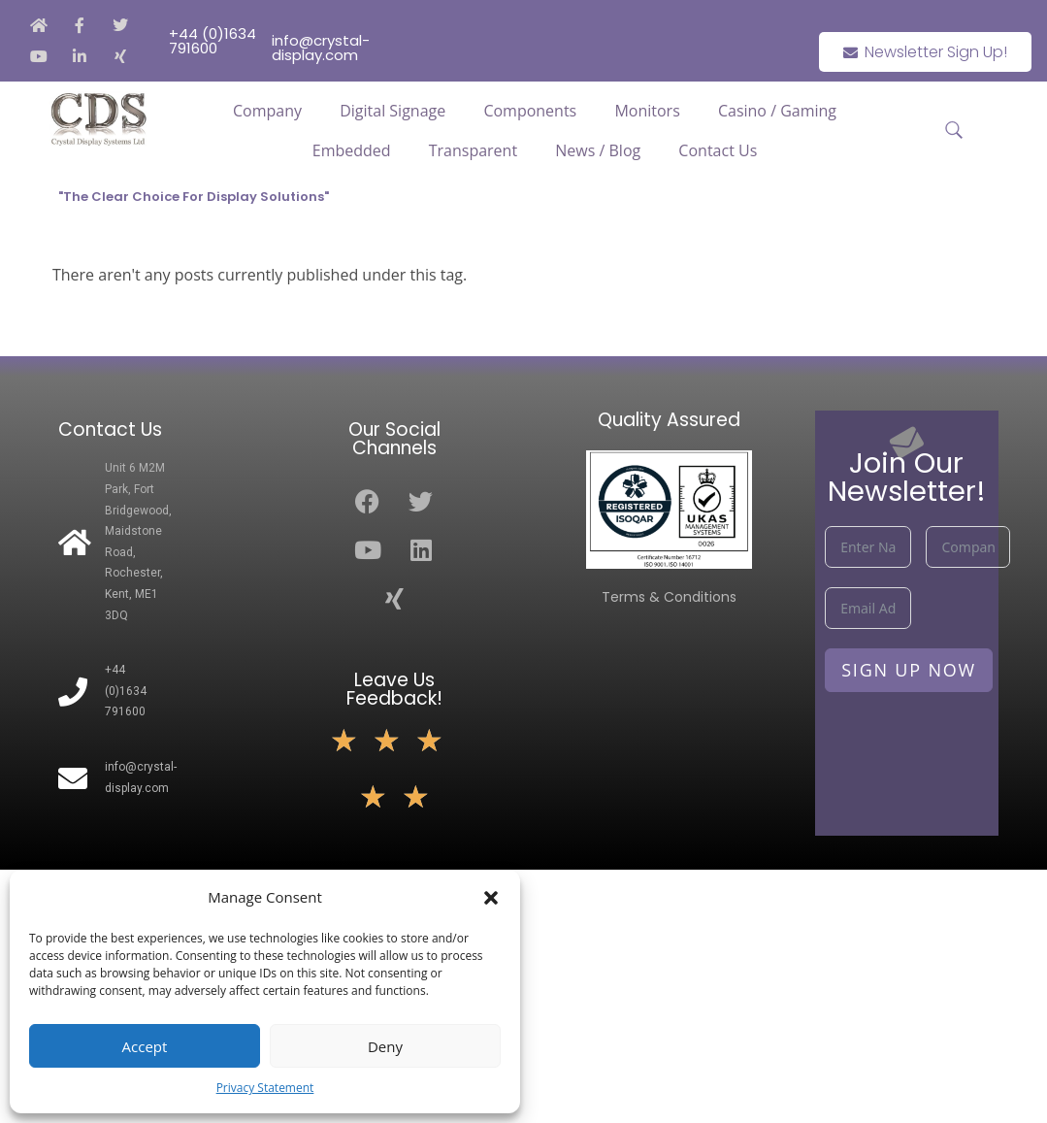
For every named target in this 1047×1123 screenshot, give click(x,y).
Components (529, 110)
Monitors (646, 110)
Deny (385, 1046)
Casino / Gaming (777, 110)
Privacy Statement (265, 1087)
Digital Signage (392, 110)
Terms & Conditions (669, 597)
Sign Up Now (908, 669)
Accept (145, 1046)
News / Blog (597, 150)
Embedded (351, 150)
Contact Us (717, 150)
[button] (491, 898)
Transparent (473, 150)
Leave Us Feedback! (394, 689)
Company (267, 110)
